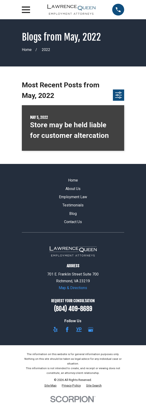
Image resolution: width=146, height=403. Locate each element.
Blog (73, 213)
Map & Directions (73, 288)
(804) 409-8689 (73, 309)
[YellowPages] (78, 329)
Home (73, 180)
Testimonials (73, 205)
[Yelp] (55, 329)
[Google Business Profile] (90, 329)
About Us (73, 188)
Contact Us (73, 222)
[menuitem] (50, 385)
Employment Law (73, 197)
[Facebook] (67, 329)
